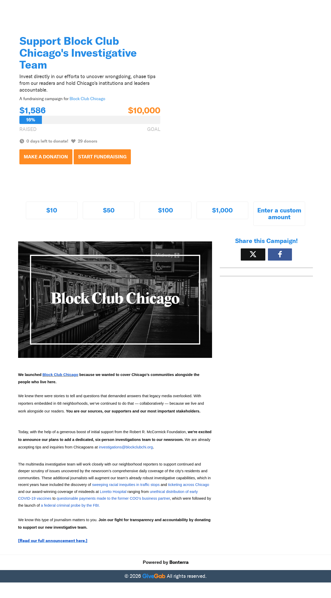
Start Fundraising (102, 157)
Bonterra (179, 562)
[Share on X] (253, 254)
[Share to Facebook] (280, 254)
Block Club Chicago (87, 98)
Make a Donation (46, 157)
